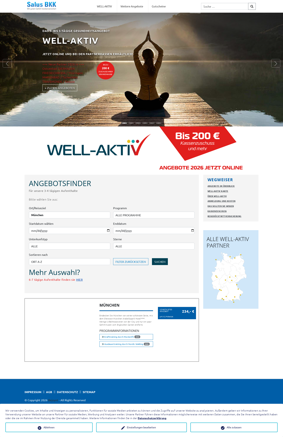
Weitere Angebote (132, 6)
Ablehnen (49, 427)
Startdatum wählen (41, 223)
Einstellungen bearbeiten (141, 427)
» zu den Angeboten (60, 88)
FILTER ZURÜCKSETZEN (131, 261)
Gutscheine (159, 6)
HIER (79, 279)
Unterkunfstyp (38, 239)
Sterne (117, 239)
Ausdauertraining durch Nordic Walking (126, 344)
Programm (120, 208)
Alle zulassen (234, 427)
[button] (7, 63)
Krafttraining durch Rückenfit (121, 336)
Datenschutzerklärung (152, 418)
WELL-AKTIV (104, 6)
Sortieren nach (38, 254)
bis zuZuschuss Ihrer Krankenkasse (106, 69)
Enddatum (119, 223)
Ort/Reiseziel (37, 208)
